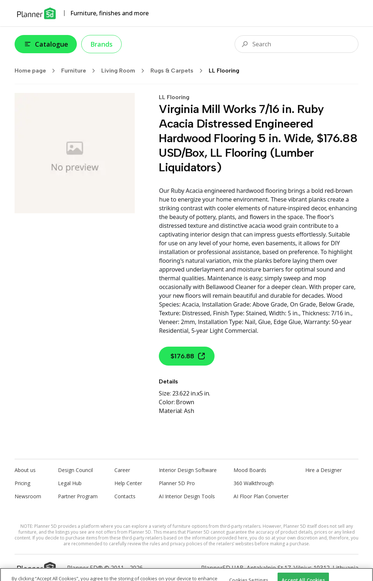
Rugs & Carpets (178, 71)
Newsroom (28, 496)
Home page (37, 71)
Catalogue (45, 44)
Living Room (125, 71)
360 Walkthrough (253, 483)
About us (25, 470)
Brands (101, 44)
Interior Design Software (188, 470)
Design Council (75, 470)
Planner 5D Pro (177, 483)
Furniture (80, 71)
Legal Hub (70, 483)
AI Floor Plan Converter (260, 496)
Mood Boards (249, 470)
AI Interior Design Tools (187, 496)
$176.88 (188, 356)
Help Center (128, 483)
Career (122, 470)
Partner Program (78, 496)
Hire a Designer (323, 470)
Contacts (125, 496)
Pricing (22, 483)
